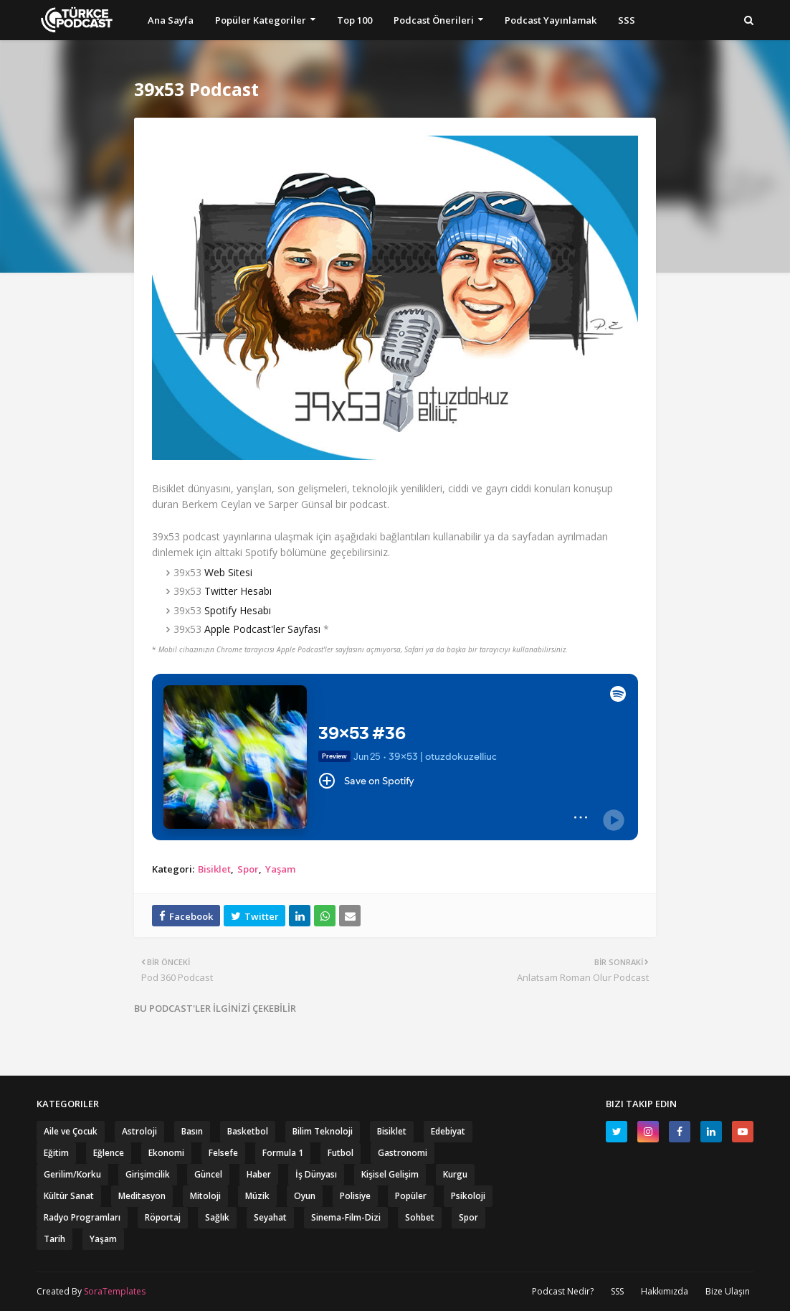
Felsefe (223, 1153)
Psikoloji (468, 1196)
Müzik (257, 1196)
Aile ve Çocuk (70, 1131)
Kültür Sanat (69, 1196)
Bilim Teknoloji (322, 1131)
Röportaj (163, 1217)
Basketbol (247, 1131)
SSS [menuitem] (626, 20)
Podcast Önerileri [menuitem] (434, 20)
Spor (248, 869)
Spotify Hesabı (237, 610)
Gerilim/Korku (72, 1174)
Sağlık (217, 1217)
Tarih (54, 1239)
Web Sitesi (228, 572)
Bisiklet (214, 869)
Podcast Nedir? (563, 1291)
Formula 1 (282, 1153)
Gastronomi (402, 1153)
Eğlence (108, 1153)
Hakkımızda (664, 1291)
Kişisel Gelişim (390, 1174)
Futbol (340, 1153)
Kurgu (455, 1174)
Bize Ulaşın (727, 1291)
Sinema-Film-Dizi (346, 1217)
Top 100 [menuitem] (354, 20)
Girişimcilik (147, 1174)
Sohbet (419, 1217)
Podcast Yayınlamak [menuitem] (550, 20)
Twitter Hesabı (238, 591)
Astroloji (139, 1131)
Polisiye (355, 1196)
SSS (617, 1291)
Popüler (411, 1196)
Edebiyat (448, 1131)
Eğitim (56, 1153)
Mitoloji (205, 1196)
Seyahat (270, 1217)
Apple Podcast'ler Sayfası (262, 629)
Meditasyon (142, 1196)
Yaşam (280, 869)
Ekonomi (166, 1153)
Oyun (304, 1196)
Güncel (208, 1174)
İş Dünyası (316, 1174)
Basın (192, 1131)
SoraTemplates (115, 1291)
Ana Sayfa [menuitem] (171, 20)
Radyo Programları (82, 1217)
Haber (259, 1174)
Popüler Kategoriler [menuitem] (260, 20)
